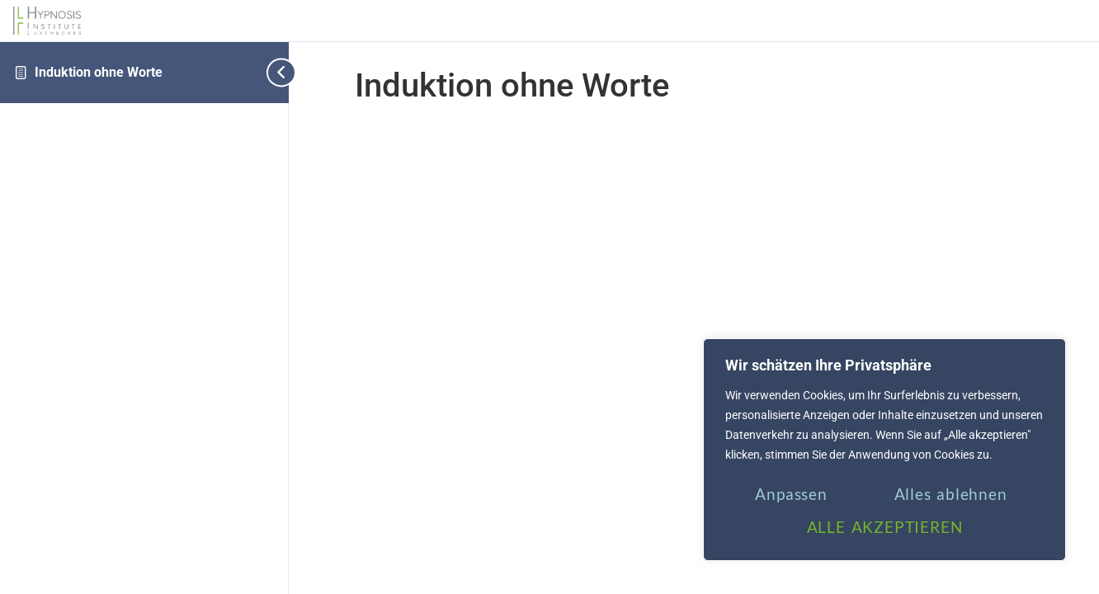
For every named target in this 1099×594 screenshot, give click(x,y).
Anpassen (791, 493)
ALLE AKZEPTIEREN (885, 526)
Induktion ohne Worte (99, 72)
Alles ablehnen (950, 493)
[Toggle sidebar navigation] (275, 72)
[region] (884, 449)
